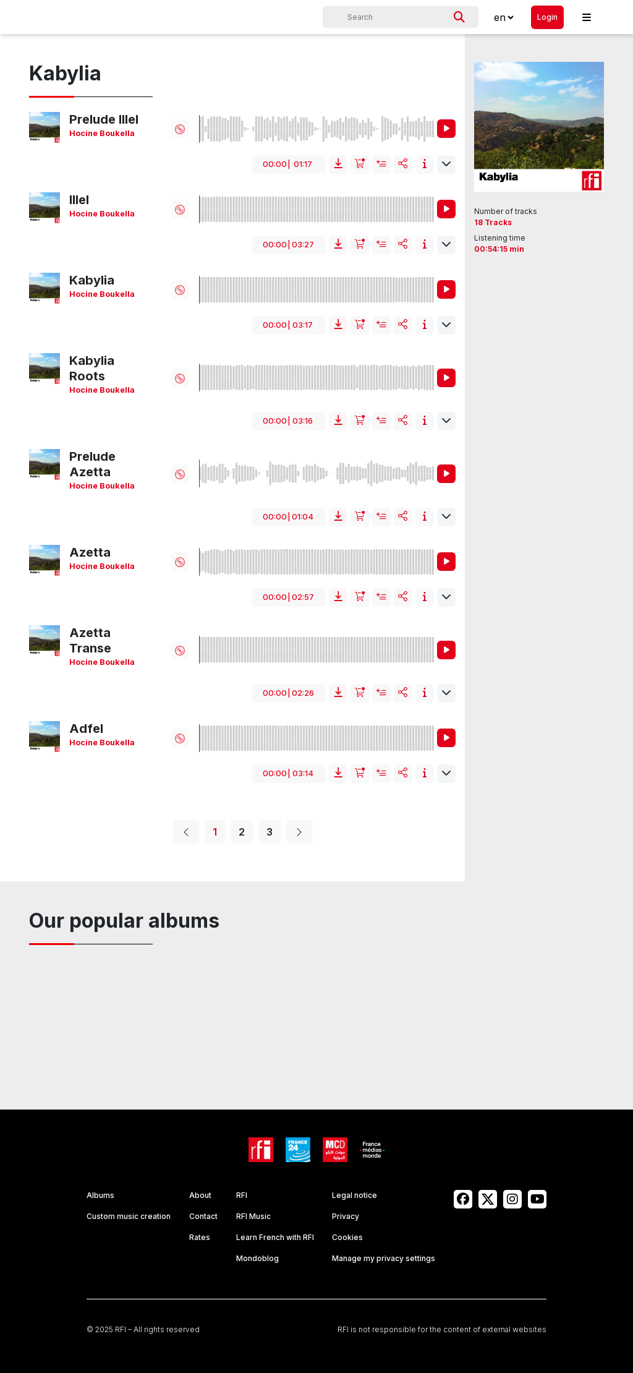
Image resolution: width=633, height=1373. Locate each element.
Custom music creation (129, 1216)
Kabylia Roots (91, 368)
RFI (241, 1195)
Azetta (90, 552)
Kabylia (91, 280)
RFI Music (253, 1216)
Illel (79, 199)
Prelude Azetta (92, 464)
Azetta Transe (90, 640)
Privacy (345, 1216)
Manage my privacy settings (383, 1258)
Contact (203, 1216)
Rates (199, 1237)
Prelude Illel (103, 119)
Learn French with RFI (275, 1237)
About (200, 1195)
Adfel (86, 728)
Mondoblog (257, 1258)
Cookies (347, 1237)
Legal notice (354, 1195)
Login (547, 17)
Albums (100, 1195)
